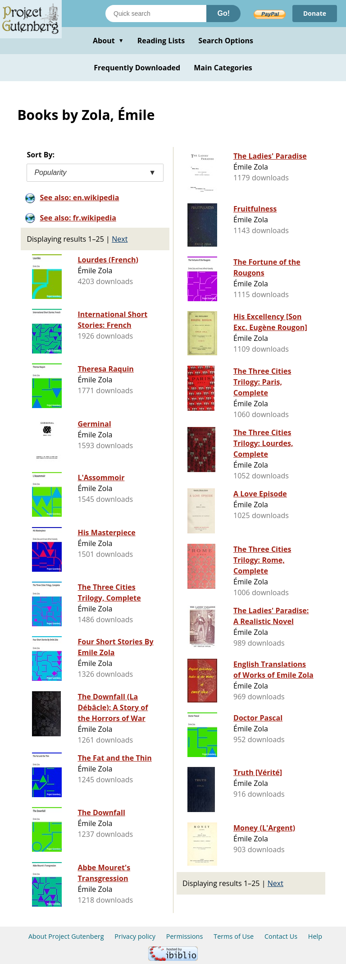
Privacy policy (134, 936)
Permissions (184, 936)
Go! (223, 13)
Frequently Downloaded (137, 68)
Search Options (225, 41)
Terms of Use (234, 936)
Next (119, 239)
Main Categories (223, 68)
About (108, 40)
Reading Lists (161, 41)
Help (315, 936)
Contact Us (280, 936)
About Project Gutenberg (66, 936)
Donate (314, 13)
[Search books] (155, 13)
